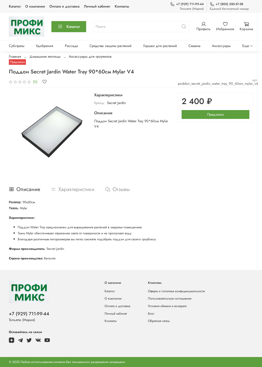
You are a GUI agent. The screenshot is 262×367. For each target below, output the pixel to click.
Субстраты (16, 45)
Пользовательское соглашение (169, 298)
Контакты (122, 6)
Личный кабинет (97, 6)
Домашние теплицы (44, 56)
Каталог (15, 6)
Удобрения (44, 45)
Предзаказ (215, 114)
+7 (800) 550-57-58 (226, 4)
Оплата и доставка (64, 6)
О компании (35, 6)
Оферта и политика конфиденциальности (176, 291)
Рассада (71, 45)
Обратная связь (159, 321)
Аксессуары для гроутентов (90, 56)
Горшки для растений (160, 45)
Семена (194, 45)
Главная (15, 56)
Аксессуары (221, 45)
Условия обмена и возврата (167, 306)
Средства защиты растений (110, 45)
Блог (151, 313)
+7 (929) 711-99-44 (187, 4)
